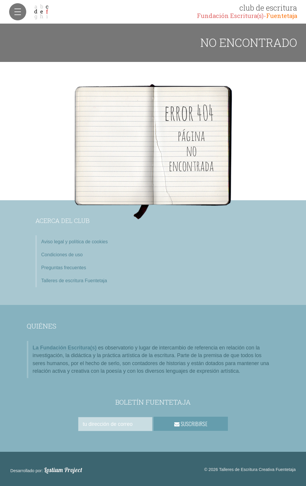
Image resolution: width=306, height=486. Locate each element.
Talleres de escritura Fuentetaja (74, 280)
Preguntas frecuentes (63, 267)
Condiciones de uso (62, 254)
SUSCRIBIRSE (191, 424)
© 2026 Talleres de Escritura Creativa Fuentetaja (250, 469)
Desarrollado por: (46, 470)
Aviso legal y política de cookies (74, 241)
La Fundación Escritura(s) (65, 348)
